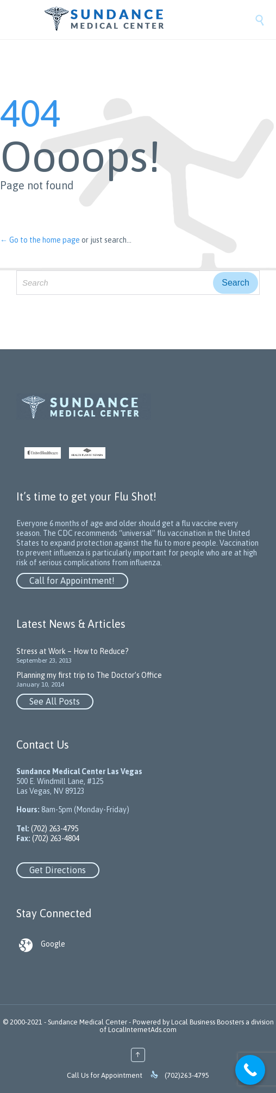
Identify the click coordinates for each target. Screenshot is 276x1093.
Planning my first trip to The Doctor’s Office (89, 675)
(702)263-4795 (187, 1075)
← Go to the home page (40, 240)
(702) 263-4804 (54, 838)
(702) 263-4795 (53, 828)
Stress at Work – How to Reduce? (72, 651)
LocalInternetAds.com (142, 1030)
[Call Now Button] (250, 1070)
